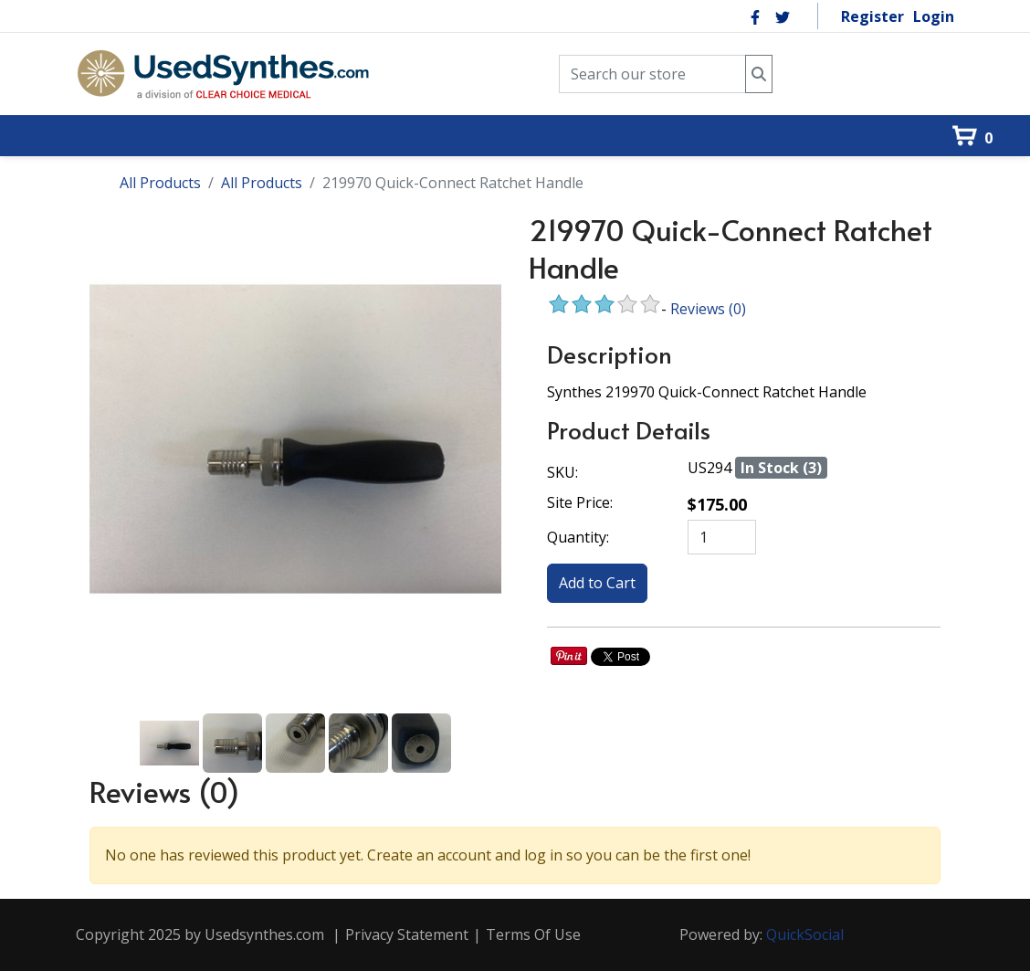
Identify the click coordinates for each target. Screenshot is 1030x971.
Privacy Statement (406, 934)
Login (933, 16)
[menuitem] (54, 104)
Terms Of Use (533, 934)
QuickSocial (805, 934)
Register (872, 16)
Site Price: (580, 502)
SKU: (562, 472)
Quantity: (578, 537)
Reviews (708, 309)
